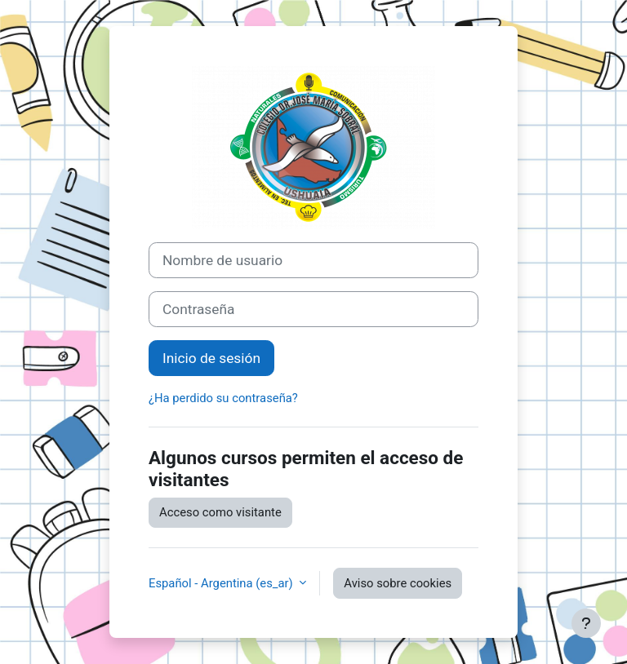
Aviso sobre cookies (397, 583)
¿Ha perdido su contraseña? (223, 398)
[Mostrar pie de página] (586, 623)
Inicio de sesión (211, 358)
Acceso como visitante (220, 512)
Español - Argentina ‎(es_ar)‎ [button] (222, 583)
